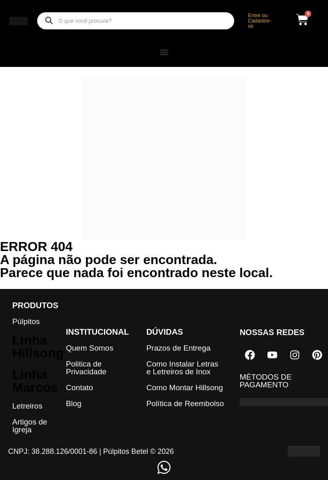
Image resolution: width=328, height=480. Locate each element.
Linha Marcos (35, 381)
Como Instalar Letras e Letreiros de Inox (182, 368)
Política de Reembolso (185, 403)
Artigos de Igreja (29, 426)
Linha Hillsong (38, 346)
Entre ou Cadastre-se (259, 20)
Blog (74, 403)
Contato (79, 387)
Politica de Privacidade (86, 368)
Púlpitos (26, 321)
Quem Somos (89, 348)
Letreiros (27, 406)
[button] (164, 52)
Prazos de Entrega (178, 348)
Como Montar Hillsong (184, 387)
